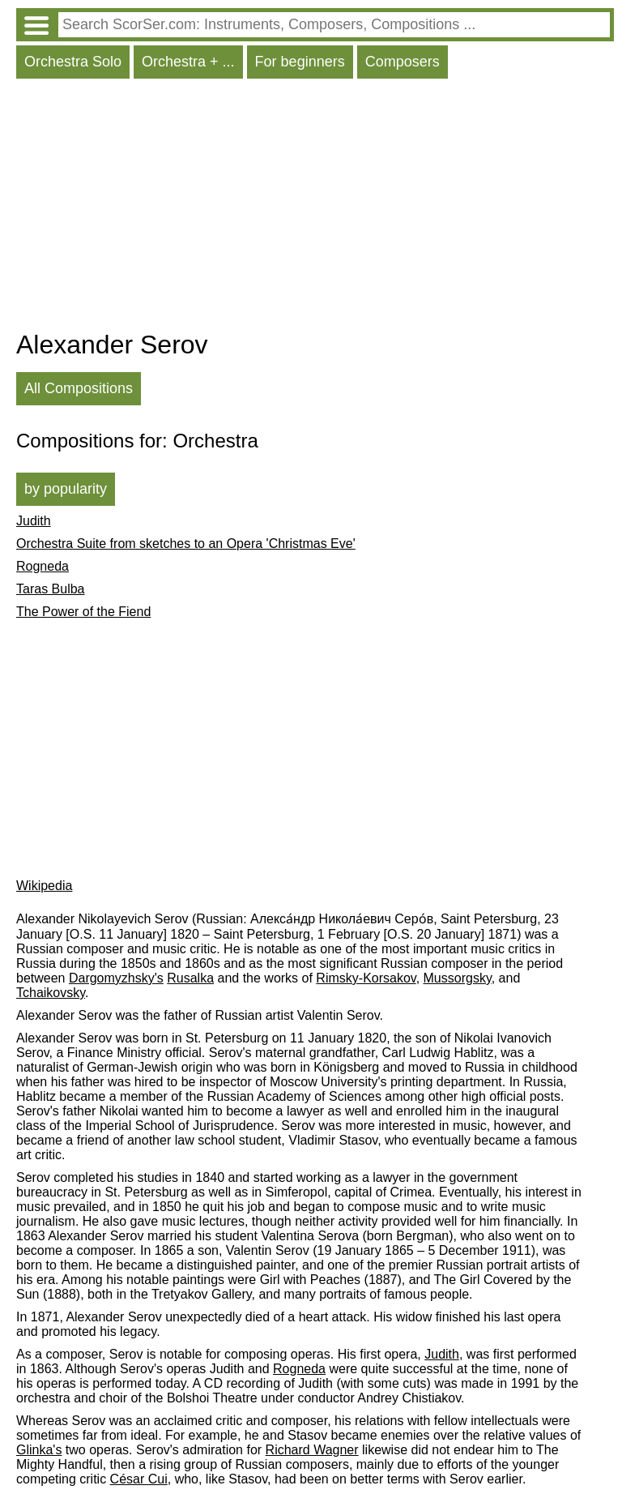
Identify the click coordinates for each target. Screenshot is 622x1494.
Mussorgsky (458, 978)
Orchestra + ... (188, 62)
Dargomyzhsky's (116, 978)
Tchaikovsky (50, 993)
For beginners (300, 62)
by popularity (65, 489)
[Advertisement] (315, 208)
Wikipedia (44, 886)
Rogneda (42, 566)
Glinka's (39, 1450)
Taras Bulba (50, 589)
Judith (33, 521)
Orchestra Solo (72, 62)
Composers (402, 62)
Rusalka (190, 978)
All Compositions (78, 388)
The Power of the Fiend (83, 612)
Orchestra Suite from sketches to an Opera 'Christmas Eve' (186, 543)
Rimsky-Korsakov (365, 978)
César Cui (139, 1479)
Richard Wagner (312, 1450)
